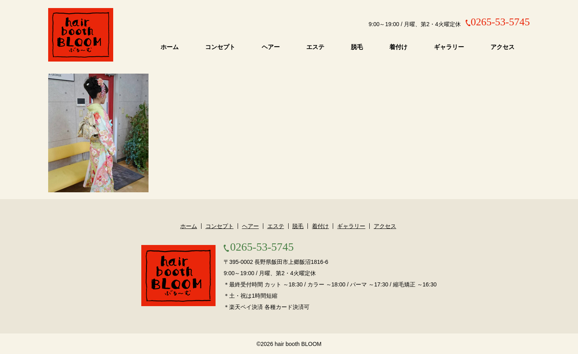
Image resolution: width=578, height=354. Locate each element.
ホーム (170, 47)
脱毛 (357, 47)
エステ (315, 47)
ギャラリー (449, 47)
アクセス (502, 47)
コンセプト (220, 47)
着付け (398, 47)
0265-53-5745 (500, 22)
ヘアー (271, 47)
